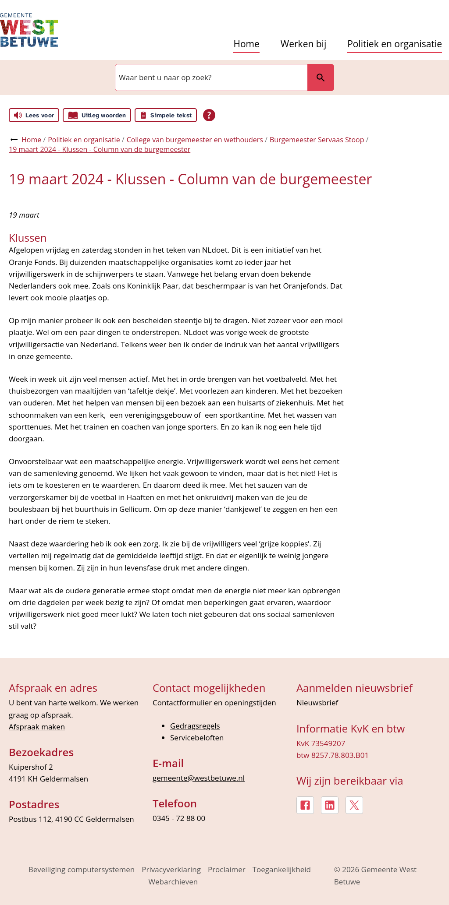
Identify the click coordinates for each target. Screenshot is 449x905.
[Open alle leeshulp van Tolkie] (209, 115)
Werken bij (303, 44)
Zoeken (320, 77)
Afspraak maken (37, 727)
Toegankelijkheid (282, 869)
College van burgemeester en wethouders (195, 139)
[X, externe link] (354, 805)
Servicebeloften (197, 737)
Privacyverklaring (171, 869)
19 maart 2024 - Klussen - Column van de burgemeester (99, 149)
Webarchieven (173, 882)
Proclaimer (227, 869)
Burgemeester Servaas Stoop (317, 139)
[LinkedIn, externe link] (330, 805)
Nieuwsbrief (317, 702)
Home (246, 44)
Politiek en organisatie (394, 44)
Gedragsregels (195, 726)
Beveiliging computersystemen (82, 869)
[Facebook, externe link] (305, 805)
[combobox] (210, 77)
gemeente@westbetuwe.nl (199, 778)
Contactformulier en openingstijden (214, 702)
